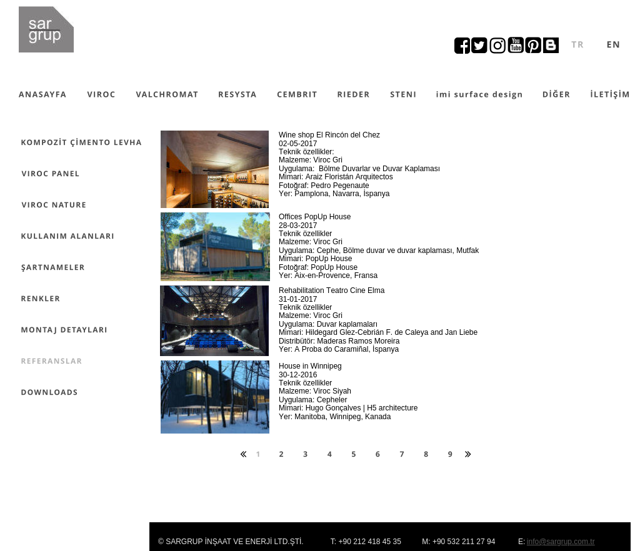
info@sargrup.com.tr (561, 541)
